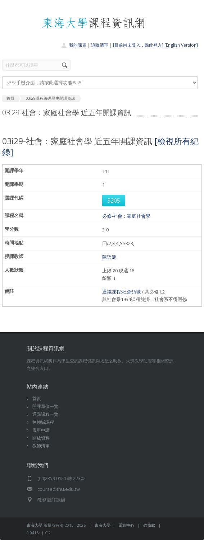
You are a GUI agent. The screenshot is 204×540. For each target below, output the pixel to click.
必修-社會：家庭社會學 (126, 216)
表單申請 (41, 430)
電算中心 (126, 525)
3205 (113, 201)
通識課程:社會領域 (121, 291)
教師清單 (41, 446)
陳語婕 (109, 257)
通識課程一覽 (45, 414)
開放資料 (41, 438)
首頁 (36, 398)
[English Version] (181, 45)
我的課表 (77, 45)
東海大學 (34, 525)
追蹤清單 (99, 45)
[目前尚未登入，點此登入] (138, 45)
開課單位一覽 (45, 406)
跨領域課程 (43, 422)
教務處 (149, 525)
